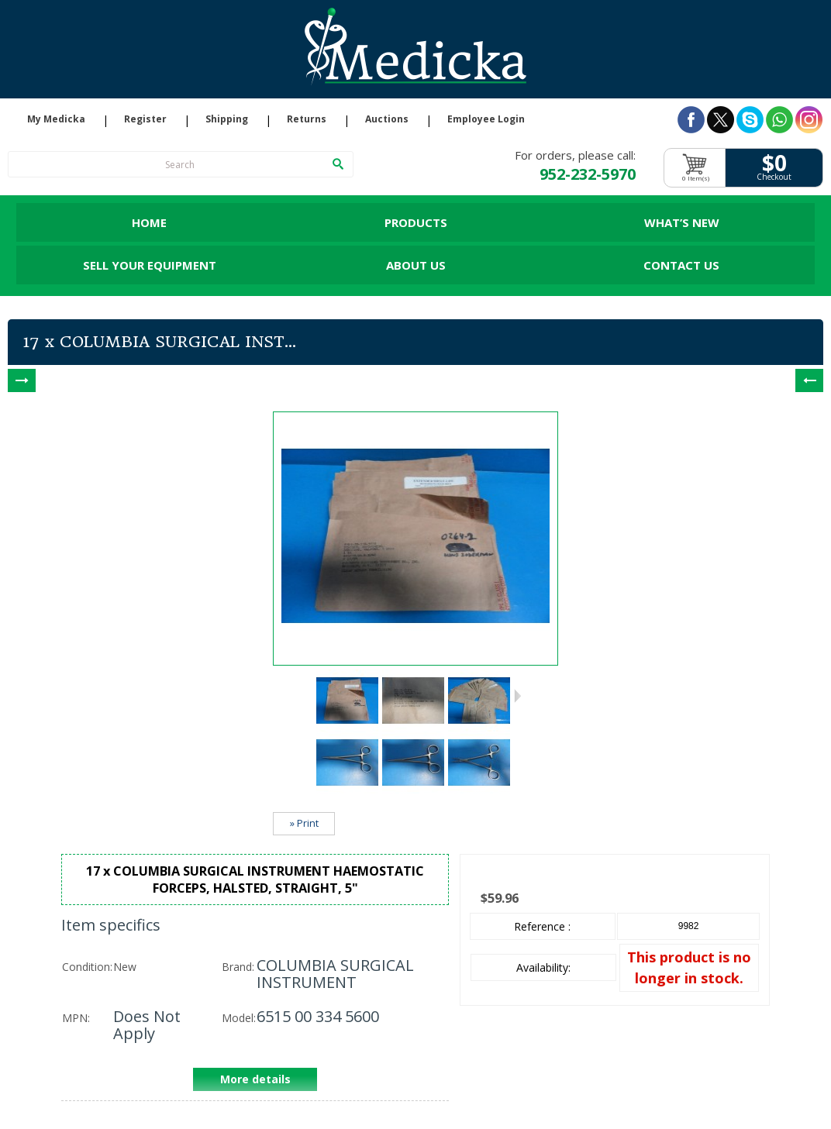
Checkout (774, 177)
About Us (416, 265)
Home (149, 222)
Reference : (542, 926)
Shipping (226, 119)
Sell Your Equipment (149, 265)
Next (517, 696)
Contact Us (681, 265)
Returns (306, 119)
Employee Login (486, 119)
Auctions (387, 119)
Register (145, 119)
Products (415, 222)
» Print (304, 823)
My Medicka (56, 119)
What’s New (681, 222)
